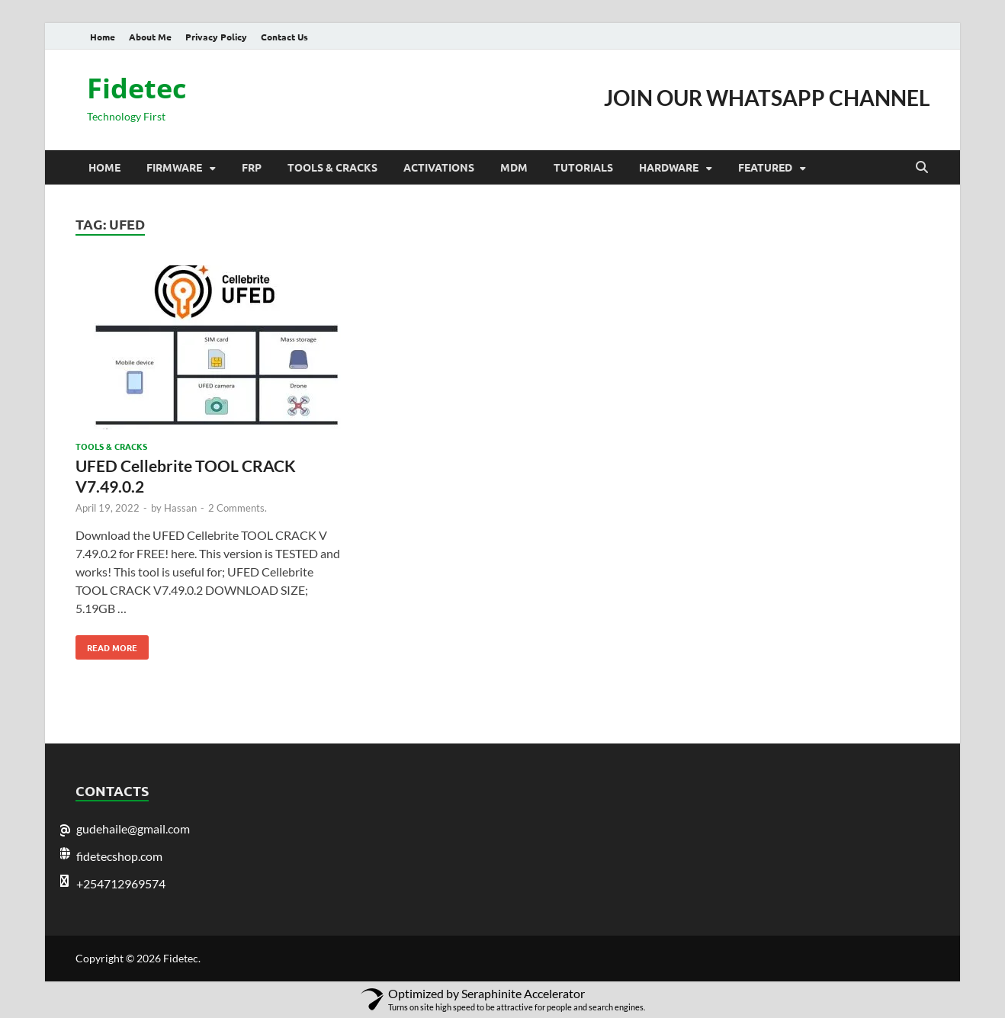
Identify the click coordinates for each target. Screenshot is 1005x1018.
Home (102, 37)
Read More (106, 644)
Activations (438, 167)
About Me (150, 37)
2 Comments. (237, 508)
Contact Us (284, 37)
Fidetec (137, 88)
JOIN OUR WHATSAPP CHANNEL (767, 98)
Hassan (180, 508)
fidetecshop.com (119, 856)
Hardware (668, 167)
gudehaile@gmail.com (133, 828)
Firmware (174, 167)
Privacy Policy (216, 37)
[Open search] (921, 167)
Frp (252, 167)
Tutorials (583, 167)
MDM (514, 167)
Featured (765, 167)
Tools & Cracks (332, 167)
